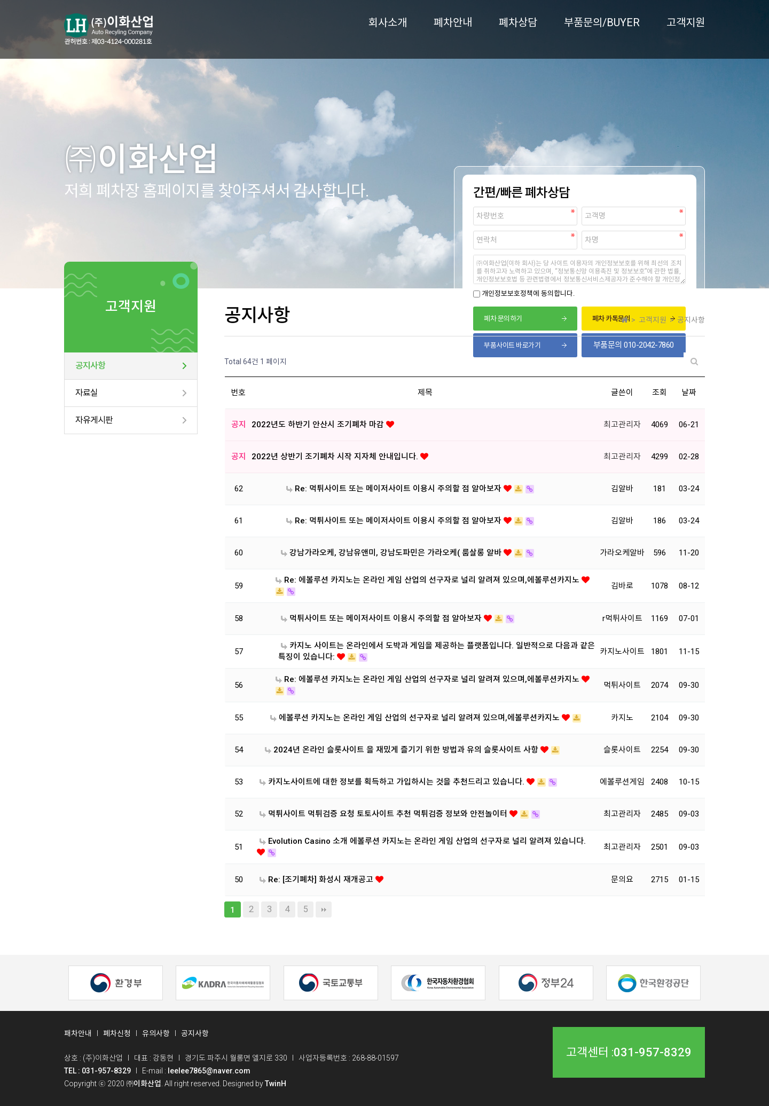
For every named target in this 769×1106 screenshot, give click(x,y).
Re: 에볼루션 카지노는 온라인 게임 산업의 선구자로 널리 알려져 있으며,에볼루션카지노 (429, 580)
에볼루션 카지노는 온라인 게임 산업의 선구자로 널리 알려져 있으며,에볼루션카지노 (416, 718)
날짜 (688, 392)
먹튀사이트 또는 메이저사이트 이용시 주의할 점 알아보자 (382, 618)
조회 (659, 392)
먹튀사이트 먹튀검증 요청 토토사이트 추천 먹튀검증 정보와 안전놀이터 (384, 814)
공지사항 (90, 365)
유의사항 (156, 1033)
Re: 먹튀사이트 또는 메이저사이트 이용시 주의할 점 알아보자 (395, 488)
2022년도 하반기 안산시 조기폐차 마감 (319, 424)
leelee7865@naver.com (209, 1070)
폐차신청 (117, 1033)
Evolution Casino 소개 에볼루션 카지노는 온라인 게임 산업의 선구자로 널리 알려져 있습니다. (423, 841)
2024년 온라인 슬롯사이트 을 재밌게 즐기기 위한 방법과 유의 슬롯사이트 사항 (402, 750)
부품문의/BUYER (602, 22)
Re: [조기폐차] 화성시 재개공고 (317, 879)
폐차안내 (453, 22)
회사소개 (387, 22)
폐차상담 (518, 22)
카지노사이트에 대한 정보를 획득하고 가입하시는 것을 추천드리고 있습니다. (393, 782)
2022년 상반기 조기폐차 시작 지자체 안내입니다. (336, 456)
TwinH (275, 1083)
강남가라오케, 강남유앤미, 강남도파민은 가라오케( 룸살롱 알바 (392, 553)
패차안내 (78, 1033)
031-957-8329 (653, 1052)
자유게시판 (94, 420)
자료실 (86, 393)
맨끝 (324, 909)
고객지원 (685, 22)
